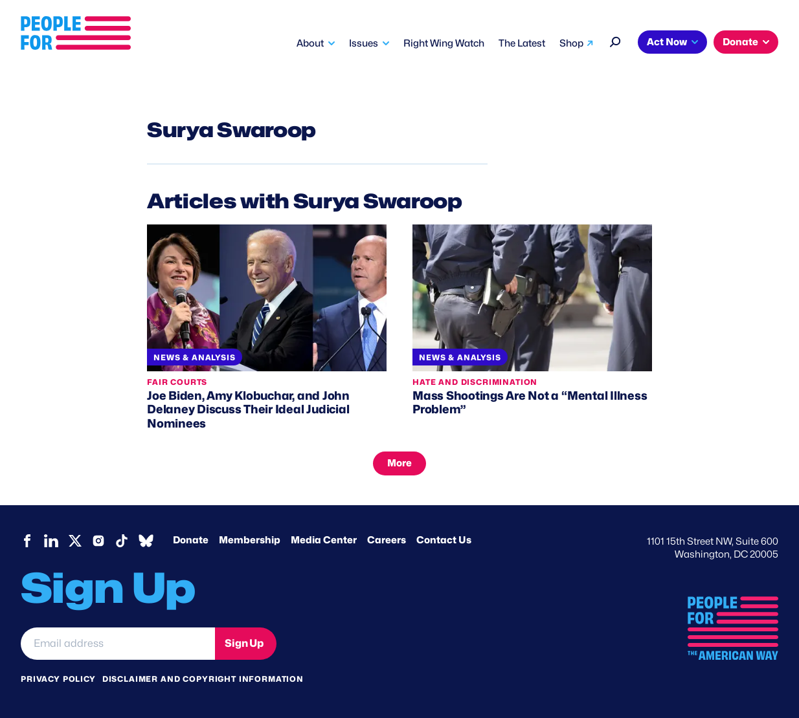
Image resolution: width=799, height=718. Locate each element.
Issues (363, 43)
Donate (740, 42)
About (310, 43)
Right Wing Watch (443, 43)
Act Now (667, 42)
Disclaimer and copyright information (203, 679)
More (399, 463)
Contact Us (443, 540)
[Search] (615, 40)
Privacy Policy (58, 679)
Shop (571, 43)
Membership (249, 540)
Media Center (324, 540)
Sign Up (244, 643)
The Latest (522, 43)
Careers (386, 540)
